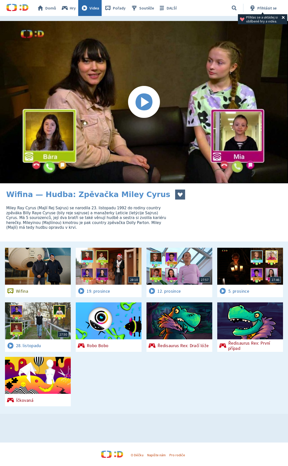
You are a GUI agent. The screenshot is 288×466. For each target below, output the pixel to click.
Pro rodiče (177, 455)
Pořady (115, 8)
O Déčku (137, 455)
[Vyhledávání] (234, 8)
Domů (46, 8)
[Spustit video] (144, 102)
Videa (90, 8)
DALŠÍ (167, 8)
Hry (68, 8)
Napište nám (156, 455)
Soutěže (142, 8)
